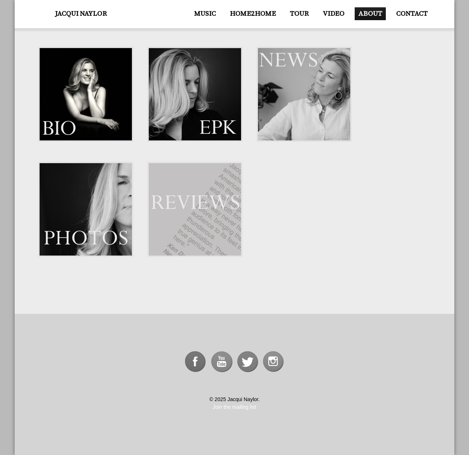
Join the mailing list (234, 407)
